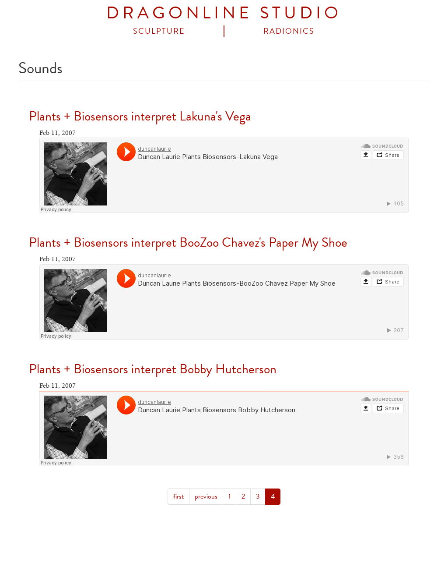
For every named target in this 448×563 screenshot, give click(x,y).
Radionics (289, 31)
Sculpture (159, 31)
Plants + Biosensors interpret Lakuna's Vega (140, 116)
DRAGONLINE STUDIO (223, 12)
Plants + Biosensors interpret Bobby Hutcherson (152, 369)
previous (206, 496)
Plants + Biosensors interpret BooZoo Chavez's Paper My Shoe (188, 242)
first (178, 496)
